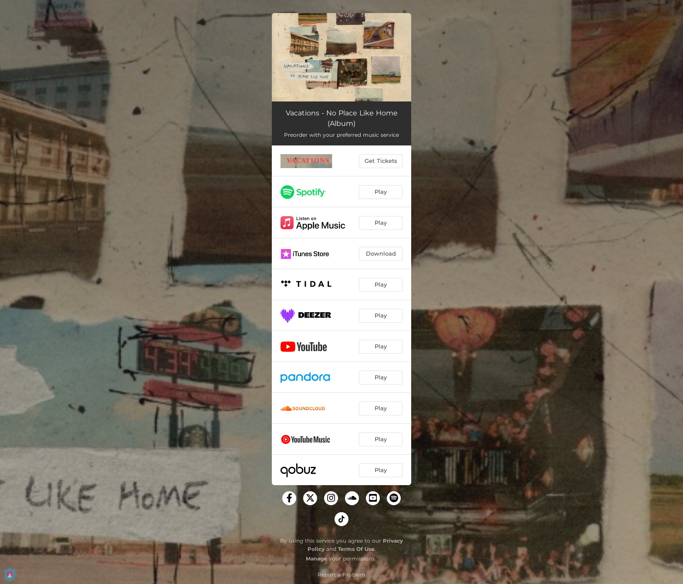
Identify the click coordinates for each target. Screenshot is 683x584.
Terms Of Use (356, 549)
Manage (316, 558)
